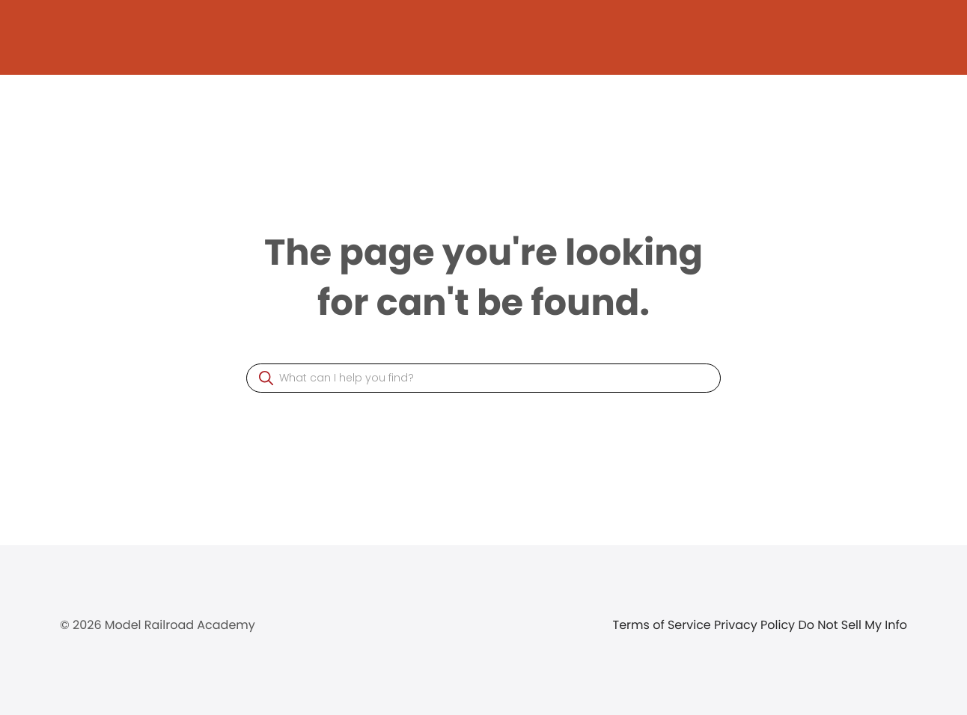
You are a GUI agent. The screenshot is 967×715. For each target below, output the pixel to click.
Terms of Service (664, 624)
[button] (266, 378)
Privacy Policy (756, 624)
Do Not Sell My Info (852, 624)
